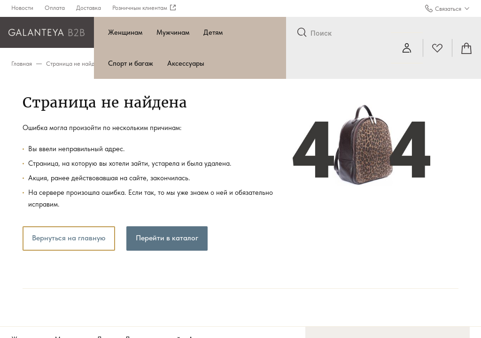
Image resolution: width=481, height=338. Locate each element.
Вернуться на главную (69, 237)
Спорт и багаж (130, 63)
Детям (213, 32)
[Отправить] (301, 32)
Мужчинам (172, 32)
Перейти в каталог (167, 237)
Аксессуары (185, 63)
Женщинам (125, 32)
